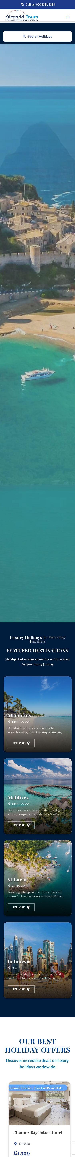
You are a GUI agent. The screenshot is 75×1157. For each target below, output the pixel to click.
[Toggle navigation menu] (68, 17)
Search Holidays (37, 36)
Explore (21, 743)
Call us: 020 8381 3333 (40, 4)
